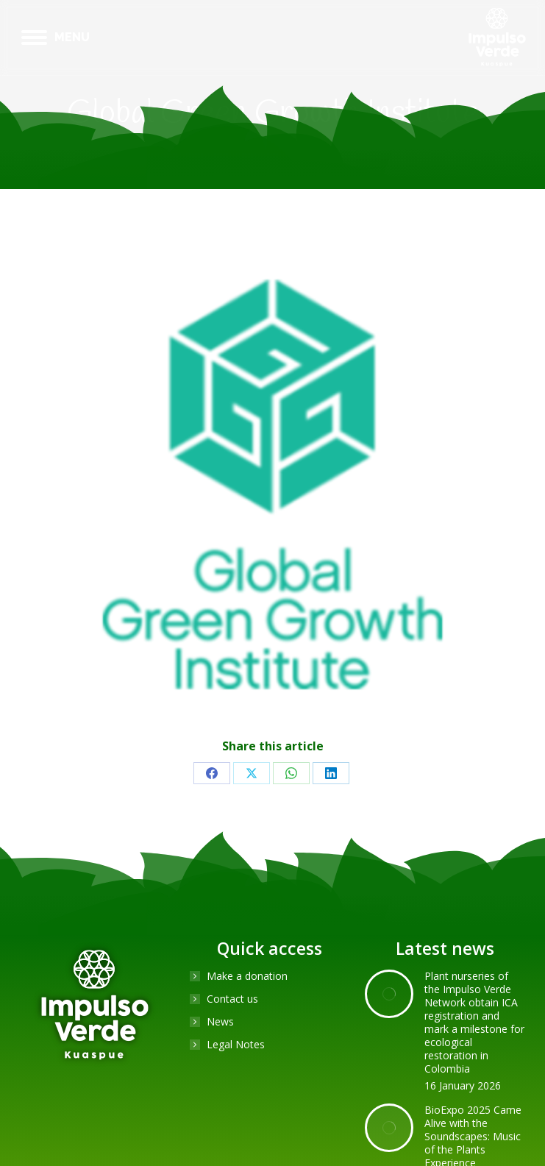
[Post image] (389, 994)
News (220, 1021)
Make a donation (247, 976)
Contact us (232, 999)
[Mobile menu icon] (55, 37)
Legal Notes (236, 1044)
